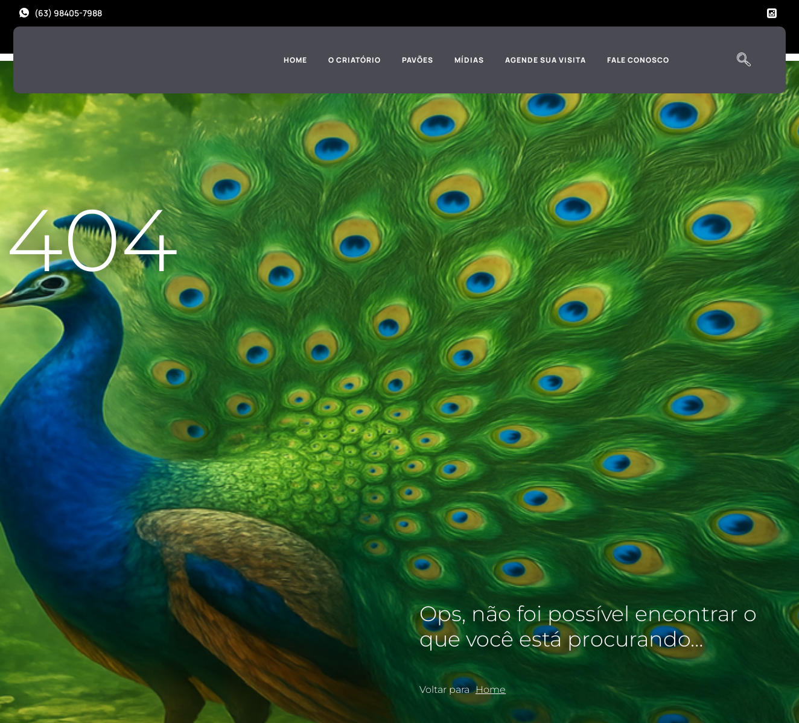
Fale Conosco (638, 60)
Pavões (417, 60)
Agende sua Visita (545, 60)
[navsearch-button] (743, 60)
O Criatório (354, 60)
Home (295, 60)
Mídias (469, 60)
